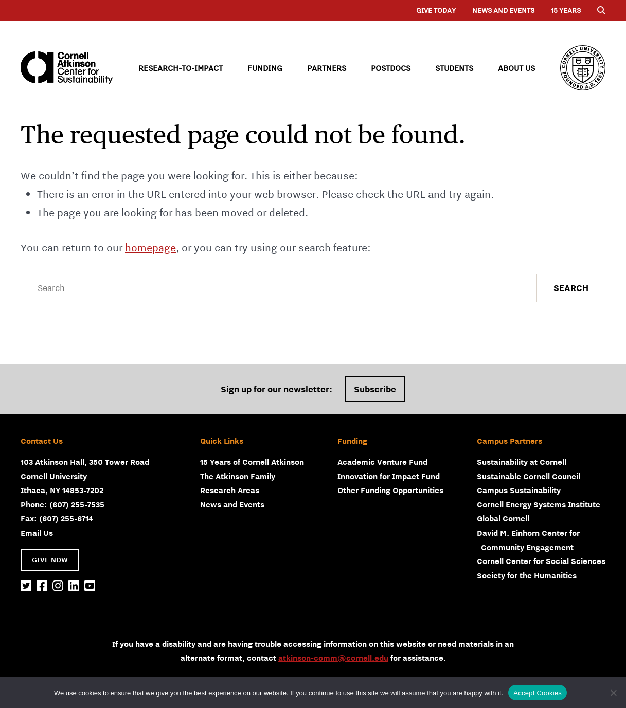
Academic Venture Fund (382, 462)
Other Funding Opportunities (390, 490)
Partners (326, 68)
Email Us (37, 533)
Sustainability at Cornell (521, 462)
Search (570, 288)
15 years (566, 10)
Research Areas (229, 490)
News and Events (503, 10)
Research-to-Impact (180, 68)
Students (454, 68)
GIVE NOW (50, 560)
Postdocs (390, 68)
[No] (613, 692)
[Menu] (601, 10)
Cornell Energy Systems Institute (538, 504)
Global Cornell (503, 518)
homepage (150, 248)
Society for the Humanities (527, 575)
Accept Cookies (537, 693)
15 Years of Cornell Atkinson (252, 462)
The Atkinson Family (237, 476)
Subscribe (375, 389)
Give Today (436, 10)
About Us (516, 68)
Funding (264, 68)
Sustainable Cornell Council (528, 476)
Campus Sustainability (519, 490)
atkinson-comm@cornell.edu (333, 657)
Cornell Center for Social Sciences (541, 561)
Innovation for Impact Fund (388, 476)
